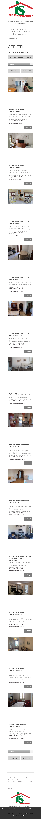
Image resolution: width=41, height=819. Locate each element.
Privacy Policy (24, 807)
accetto (12, 813)
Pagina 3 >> (27, 70)
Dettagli (28, 127)
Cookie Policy (12, 807)
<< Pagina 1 (14, 70)
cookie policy (20, 817)
